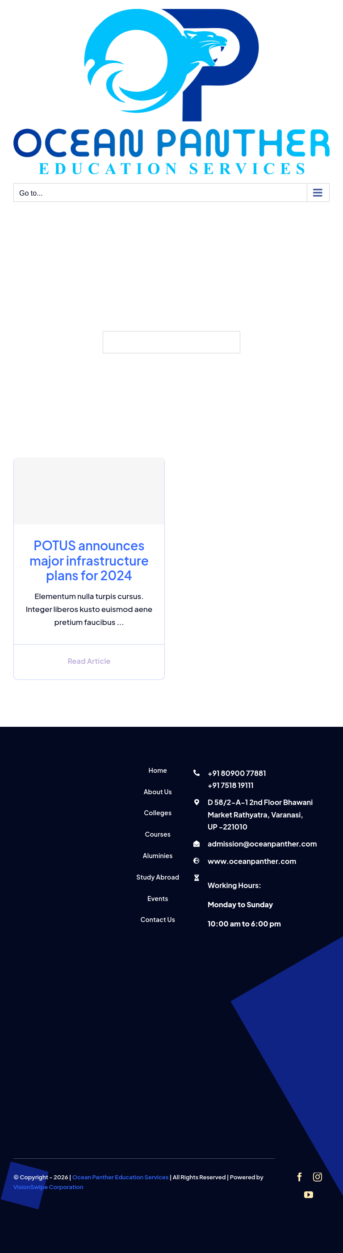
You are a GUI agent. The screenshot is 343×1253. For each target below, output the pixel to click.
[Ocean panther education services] (61, 766)
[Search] (114, 342)
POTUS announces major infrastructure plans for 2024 (89, 560)
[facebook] (299, 1177)
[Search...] (171, 342)
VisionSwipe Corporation (48, 1186)
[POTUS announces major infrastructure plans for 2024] (89, 490)
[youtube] (308, 1194)
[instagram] (317, 1177)
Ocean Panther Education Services (120, 1177)
